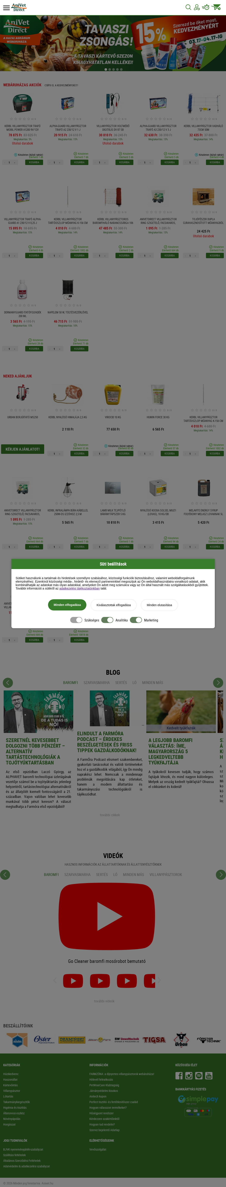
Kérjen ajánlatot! (23, 449)
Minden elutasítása (159, 605)
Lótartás (8, 1096)
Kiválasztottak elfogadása (114, 605)
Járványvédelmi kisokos (103, 1091)
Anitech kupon (97, 1096)
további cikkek (110, 815)
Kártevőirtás (10, 1085)
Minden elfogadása (67, 605)
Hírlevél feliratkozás (101, 1079)
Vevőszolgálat (97, 1149)
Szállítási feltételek (14, 1155)
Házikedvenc (11, 1074)
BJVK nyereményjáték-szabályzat (23, 1149)
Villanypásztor (11, 1091)
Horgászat (9, 1124)
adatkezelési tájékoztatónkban (79, 589)
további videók (104, 1001)
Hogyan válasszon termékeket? (108, 1107)
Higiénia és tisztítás (14, 1107)
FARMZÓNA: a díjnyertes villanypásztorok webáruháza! (121, 1074)
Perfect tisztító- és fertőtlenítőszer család (113, 1102)
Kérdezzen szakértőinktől (104, 1119)
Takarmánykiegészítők (16, 1102)
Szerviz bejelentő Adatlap (104, 1130)
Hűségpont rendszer (101, 1113)
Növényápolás (11, 1119)
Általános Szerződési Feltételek (22, 1161)
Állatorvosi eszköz (14, 1113)
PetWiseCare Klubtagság (104, 1085)
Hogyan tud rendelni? (102, 1124)
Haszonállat (10, 1079)
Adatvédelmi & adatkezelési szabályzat (26, 1166)
